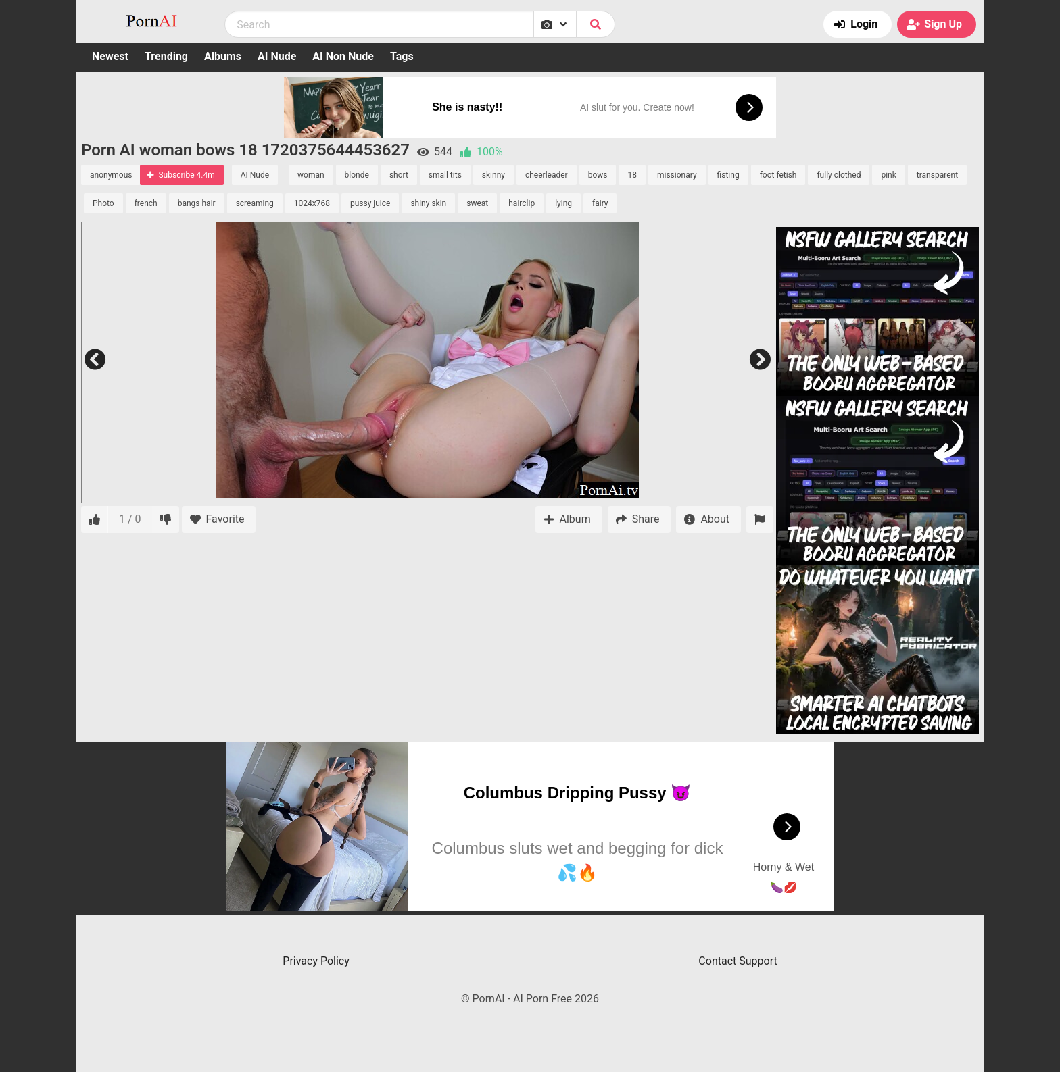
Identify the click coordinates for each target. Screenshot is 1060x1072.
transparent (937, 175)
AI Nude (277, 56)
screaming (255, 203)
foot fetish (778, 175)
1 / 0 (130, 519)
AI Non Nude (343, 56)
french (146, 203)
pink (888, 175)
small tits (445, 175)
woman (310, 175)
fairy (600, 203)
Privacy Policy (316, 960)
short (398, 175)
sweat (477, 203)
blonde (357, 175)
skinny (493, 175)
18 (632, 175)
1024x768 (312, 203)
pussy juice (370, 203)
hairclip (521, 203)
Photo (103, 203)
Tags (402, 56)
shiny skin (428, 203)
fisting (728, 175)
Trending (166, 56)
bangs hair (197, 203)
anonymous (111, 175)
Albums (222, 56)
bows (598, 175)
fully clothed (839, 175)
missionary (677, 175)
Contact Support (737, 960)
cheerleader (546, 175)
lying (563, 203)
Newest (110, 56)
